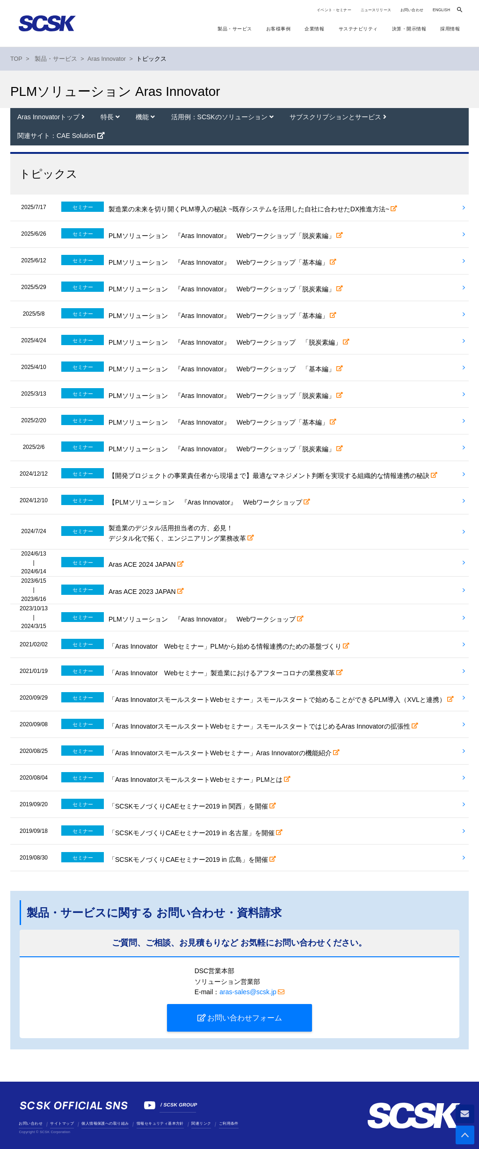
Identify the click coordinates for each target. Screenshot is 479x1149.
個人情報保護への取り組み (105, 1123)
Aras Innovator (106, 59)
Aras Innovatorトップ (49, 117)
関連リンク (201, 1123)
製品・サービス (235, 28)
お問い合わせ (411, 10)
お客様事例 (278, 28)
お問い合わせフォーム (244, 1018)
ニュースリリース (376, 10)
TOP (16, 59)
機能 (143, 117)
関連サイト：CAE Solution (56, 135)
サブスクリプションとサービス (336, 117)
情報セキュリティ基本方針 (160, 1123)
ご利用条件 (229, 1123)
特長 (108, 117)
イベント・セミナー (334, 10)
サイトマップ (61, 1123)
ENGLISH (441, 10)
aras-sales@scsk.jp (247, 992)
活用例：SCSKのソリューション (220, 117)
